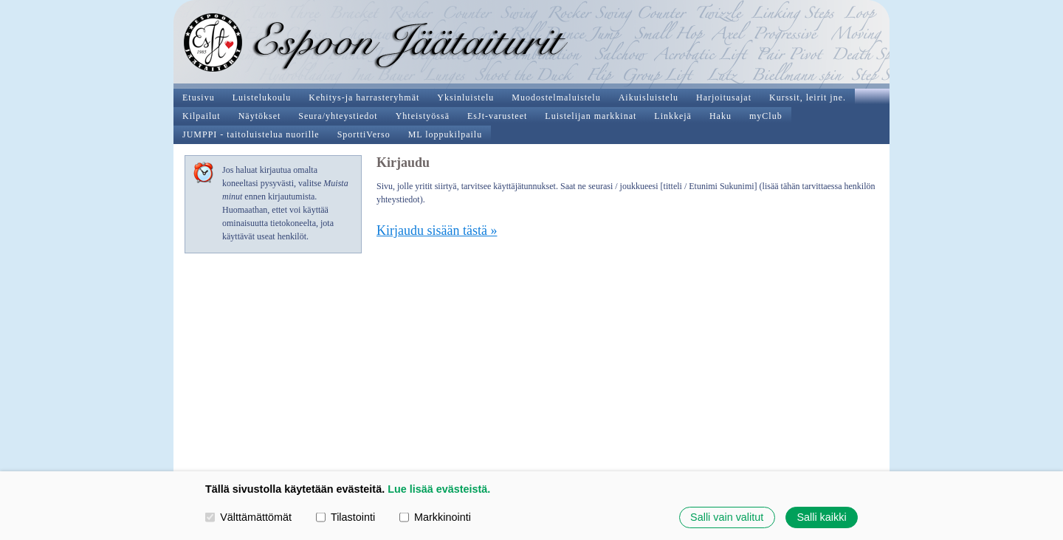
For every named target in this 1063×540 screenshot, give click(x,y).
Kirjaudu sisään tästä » (436, 230)
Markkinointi (435, 517)
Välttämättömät (248, 517)
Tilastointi (345, 517)
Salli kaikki (821, 517)
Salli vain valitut (726, 517)
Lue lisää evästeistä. (439, 489)
